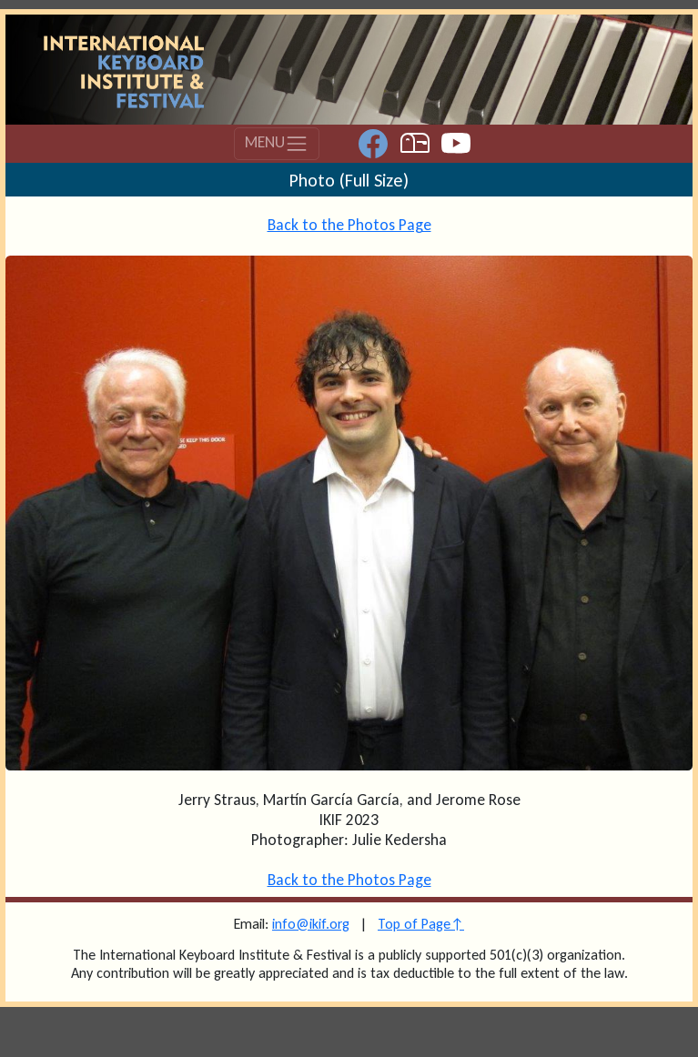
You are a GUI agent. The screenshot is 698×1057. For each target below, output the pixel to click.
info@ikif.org (310, 923)
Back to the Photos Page (349, 225)
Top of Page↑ (421, 923)
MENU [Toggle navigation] (277, 144)
